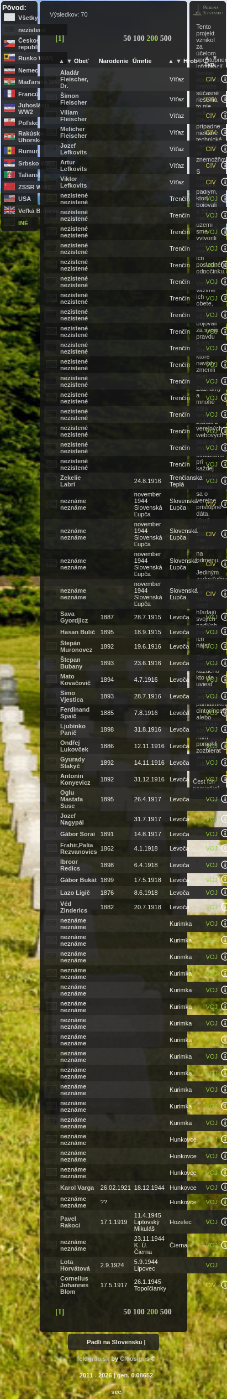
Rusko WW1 (36, 58)
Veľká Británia (38, 211)
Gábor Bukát (78, 880)
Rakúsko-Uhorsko (32, 136)
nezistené (32, 30)
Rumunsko (34, 151)
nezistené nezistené (74, 198)
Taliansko (32, 175)
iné (23, 223)
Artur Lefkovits (73, 165)
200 (153, 38)
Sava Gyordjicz (74, 617)
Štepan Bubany (71, 663)
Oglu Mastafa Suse (71, 799)
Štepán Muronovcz (76, 646)
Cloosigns (134, 1358)
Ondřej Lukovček (74, 746)
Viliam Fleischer (73, 115)
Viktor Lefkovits (73, 182)
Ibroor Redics (70, 865)
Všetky (28, 17)
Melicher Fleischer (73, 132)
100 (140, 38)
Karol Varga (77, 1187)
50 (128, 38)
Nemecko (31, 70)
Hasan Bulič (77, 632)
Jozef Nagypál (72, 819)
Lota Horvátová (75, 1265)
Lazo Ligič (75, 892)
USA (24, 198)
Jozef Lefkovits (73, 149)
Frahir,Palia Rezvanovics (78, 848)
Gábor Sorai (77, 834)
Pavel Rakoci (70, 1222)
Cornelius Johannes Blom (74, 1285)
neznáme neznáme (73, 504)
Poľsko (28, 123)
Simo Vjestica (71, 696)
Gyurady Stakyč (72, 762)
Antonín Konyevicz (75, 779)
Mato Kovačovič (75, 679)
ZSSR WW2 (34, 187)
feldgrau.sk (93, 1358)
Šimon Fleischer (73, 99)
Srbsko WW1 (36, 163)
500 (166, 38)
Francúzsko (35, 94)
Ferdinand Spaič (74, 712)
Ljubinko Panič (73, 729)
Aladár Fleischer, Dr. (74, 79)
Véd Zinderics (73, 907)
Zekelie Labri (70, 481)
